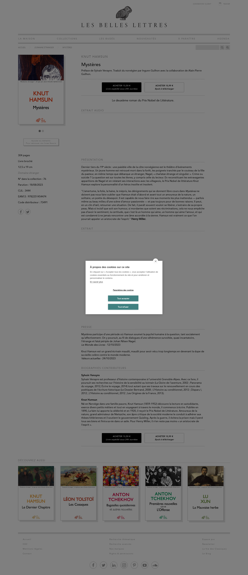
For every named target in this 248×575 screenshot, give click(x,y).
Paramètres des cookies (123, 290)
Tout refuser (123, 307)
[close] (155, 261)
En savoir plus (96, 282)
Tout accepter (123, 298)
